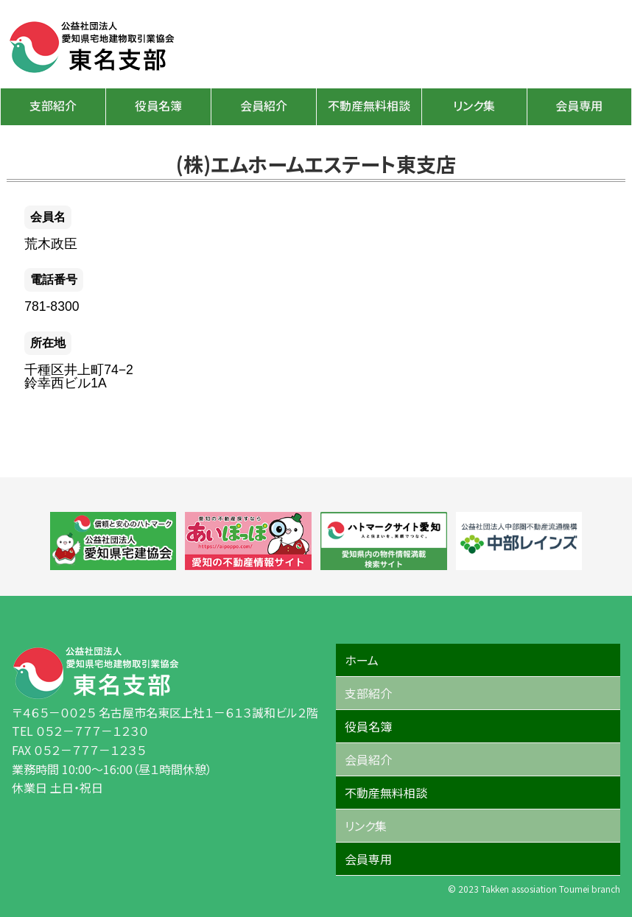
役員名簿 (158, 105)
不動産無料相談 (369, 105)
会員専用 (579, 105)
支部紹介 (53, 105)
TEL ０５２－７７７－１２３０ (80, 730)
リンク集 (474, 105)
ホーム (362, 660)
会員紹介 (263, 105)
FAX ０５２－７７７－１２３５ (79, 750)
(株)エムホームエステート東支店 (316, 163)
